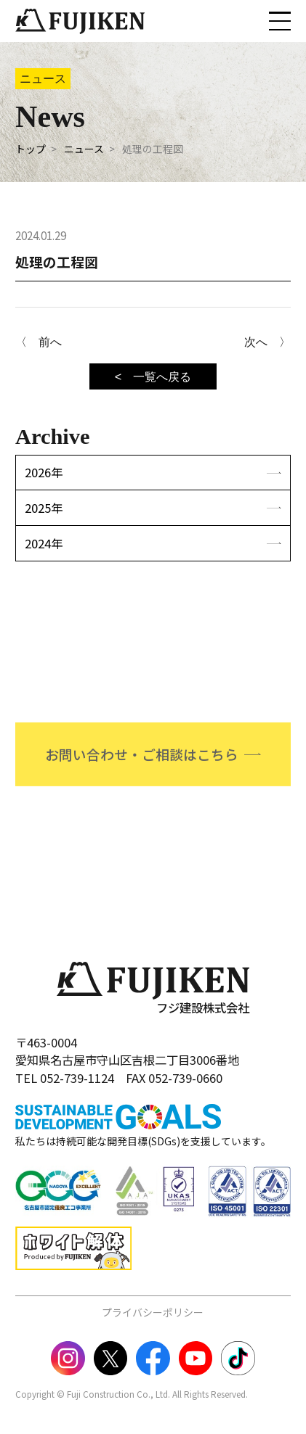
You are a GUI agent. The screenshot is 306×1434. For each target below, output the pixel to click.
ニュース (84, 148)
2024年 (44, 543)
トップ (30, 148)
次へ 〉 (267, 341)
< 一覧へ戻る (153, 376)
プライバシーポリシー (153, 1312)
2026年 (44, 472)
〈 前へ (38, 341)
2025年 (44, 507)
